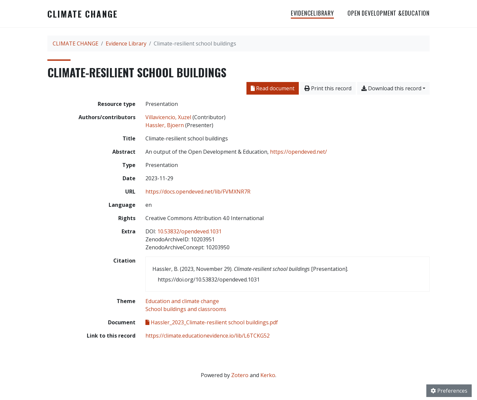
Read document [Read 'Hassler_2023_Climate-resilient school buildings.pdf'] (272, 88)
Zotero (239, 375)
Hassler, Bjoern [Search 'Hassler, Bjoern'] (164, 125)
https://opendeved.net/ (298, 151)
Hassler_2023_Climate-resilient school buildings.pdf (211, 322)
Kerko (267, 375)
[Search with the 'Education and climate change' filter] (182, 301)
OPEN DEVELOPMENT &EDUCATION (388, 13)
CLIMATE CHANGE (82, 13)
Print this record (327, 88)
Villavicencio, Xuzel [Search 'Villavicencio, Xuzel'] (168, 117)
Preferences (449, 390)
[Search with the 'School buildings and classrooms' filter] (185, 309)
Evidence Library (126, 43)
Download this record (391, 88)
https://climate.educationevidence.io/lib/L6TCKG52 (207, 335)
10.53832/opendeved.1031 (189, 231)
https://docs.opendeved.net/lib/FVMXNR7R (197, 191)
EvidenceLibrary (312, 13)
